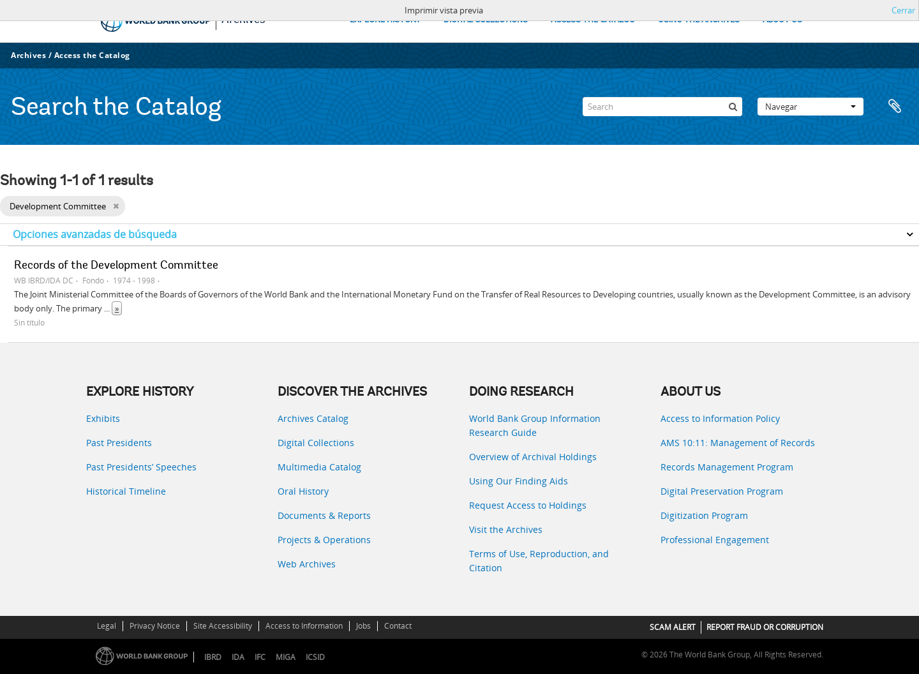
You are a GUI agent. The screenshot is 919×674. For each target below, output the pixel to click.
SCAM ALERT (673, 627)
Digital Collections (316, 443)
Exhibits (103, 418)
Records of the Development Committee (116, 266)
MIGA (285, 657)
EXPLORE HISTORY (385, 20)
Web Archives (307, 564)
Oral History (303, 491)
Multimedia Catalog (319, 467)
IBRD (212, 657)
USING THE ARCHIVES (699, 20)
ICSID (315, 657)
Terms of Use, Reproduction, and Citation (539, 561)
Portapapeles (895, 107)
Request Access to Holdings (528, 505)
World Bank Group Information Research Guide (535, 425)
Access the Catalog (92, 55)
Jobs (363, 625)
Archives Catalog (313, 418)
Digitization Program (704, 515)
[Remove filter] (116, 206)
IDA (238, 657)
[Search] (662, 106)
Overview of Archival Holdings (533, 457)
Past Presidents (119, 443)
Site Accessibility (222, 625)
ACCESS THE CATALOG (593, 20)
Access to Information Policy (720, 418)
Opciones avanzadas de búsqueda (95, 234)
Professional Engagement (715, 540)
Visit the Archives (505, 529)
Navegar (810, 106)
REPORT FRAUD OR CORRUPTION (764, 627)
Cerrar (903, 10)
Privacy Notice (155, 625)
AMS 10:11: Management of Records (738, 443)
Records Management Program (727, 467)
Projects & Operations (324, 540)
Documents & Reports (324, 515)
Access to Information (304, 625)
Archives (28, 55)
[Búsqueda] (732, 106)
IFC (260, 657)
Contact (398, 625)
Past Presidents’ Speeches (141, 467)
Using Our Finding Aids (518, 481)
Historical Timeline (126, 491)
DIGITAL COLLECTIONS (486, 20)
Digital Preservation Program (722, 491)
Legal (106, 625)
